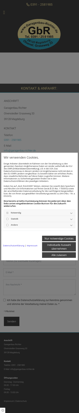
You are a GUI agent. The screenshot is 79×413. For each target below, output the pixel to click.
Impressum (32, 245)
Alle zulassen (59, 255)
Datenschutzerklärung (13, 245)
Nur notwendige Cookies (59, 238)
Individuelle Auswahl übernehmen (59, 246)
